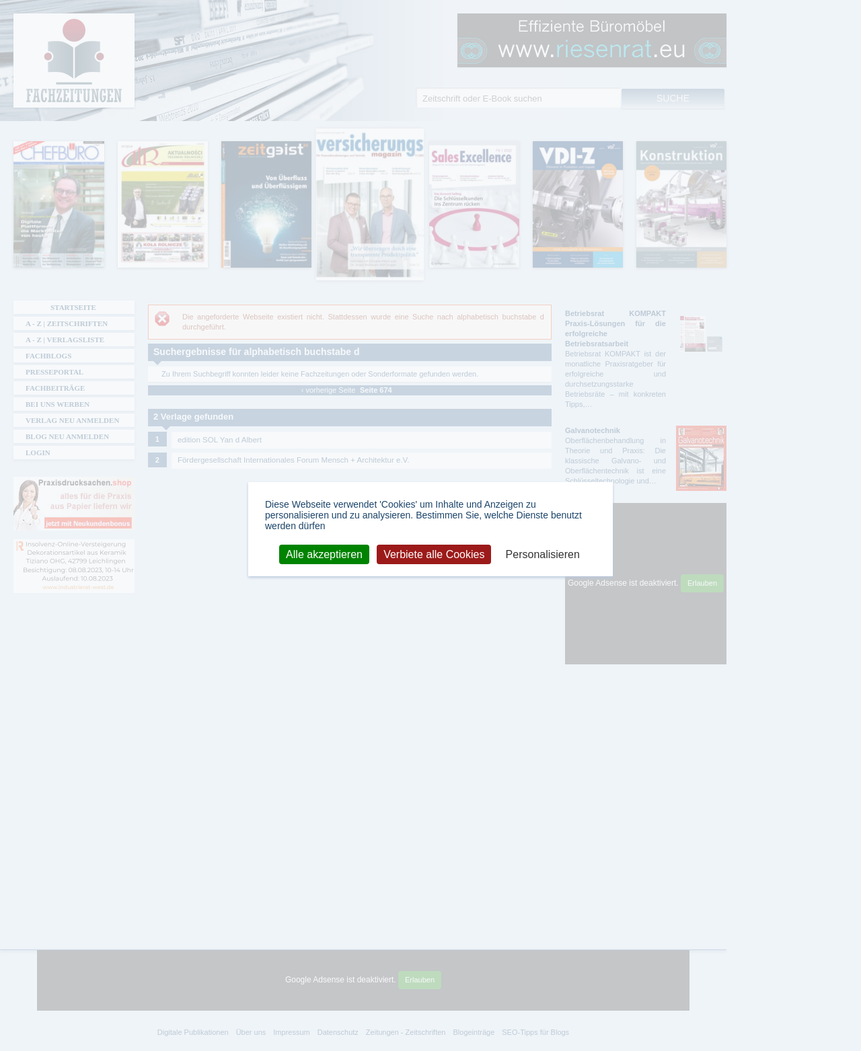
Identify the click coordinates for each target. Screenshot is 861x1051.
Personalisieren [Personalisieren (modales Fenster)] (543, 553)
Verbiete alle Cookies (433, 553)
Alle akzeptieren (324, 553)
